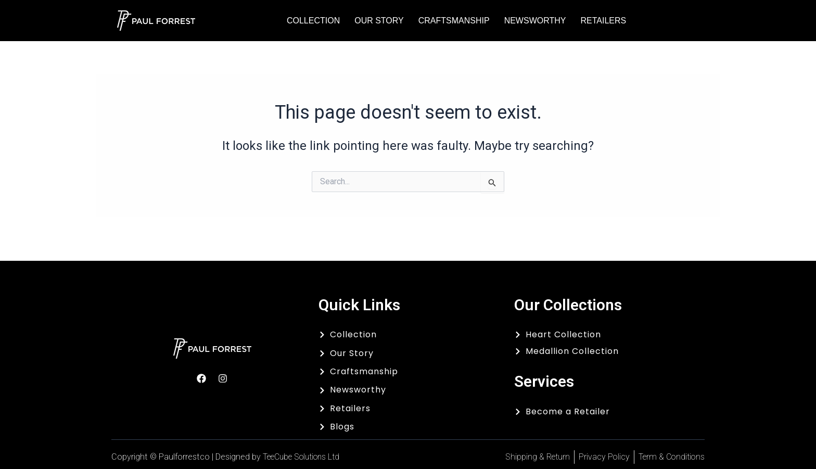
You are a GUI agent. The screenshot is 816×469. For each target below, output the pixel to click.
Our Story (379, 20)
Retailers (603, 20)
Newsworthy (535, 20)
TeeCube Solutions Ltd (305, 457)
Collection (313, 20)
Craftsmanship (454, 20)
